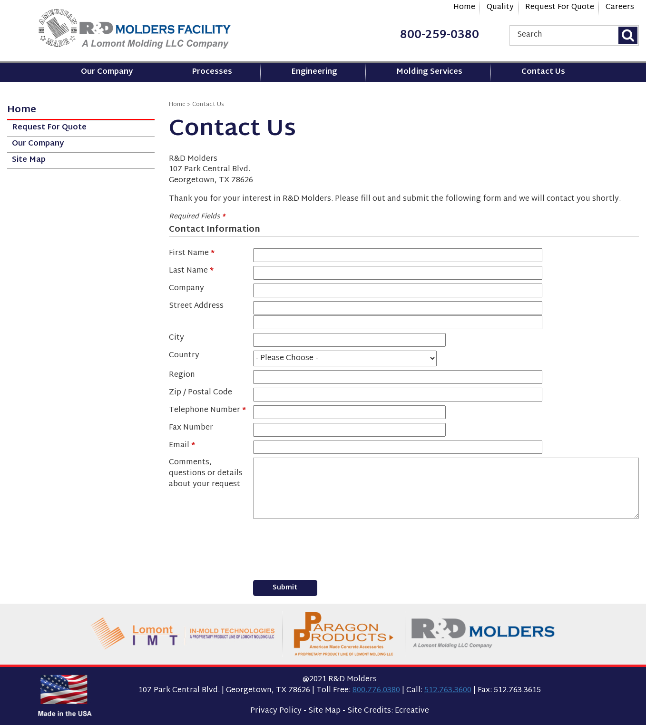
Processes (212, 72)
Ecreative (412, 711)
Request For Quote (559, 7)
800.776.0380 (376, 690)
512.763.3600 (447, 690)
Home (464, 7)
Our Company (107, 72)
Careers (620, 7)
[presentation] (325, 545)
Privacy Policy (276, 711)
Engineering (314, 72)
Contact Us (543, 72)
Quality (500, 7)
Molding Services (429, 72)
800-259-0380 (439, 35)
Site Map (29, 160)
